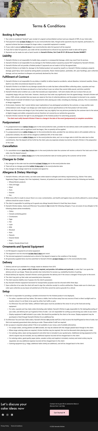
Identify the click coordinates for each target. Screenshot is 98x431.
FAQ (77, 6)
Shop (26, 2)
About (19, 2)
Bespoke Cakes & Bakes (57, 2)
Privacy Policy (5, 426)
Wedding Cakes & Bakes (39, 2)
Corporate (71, 2)
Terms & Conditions (16, 426)
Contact (84, 6)
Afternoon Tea (82, 2)
